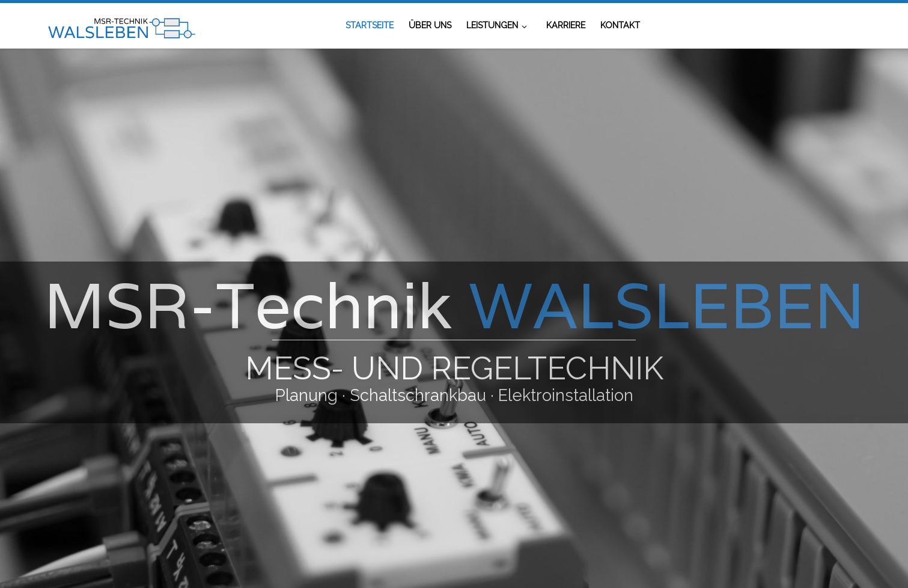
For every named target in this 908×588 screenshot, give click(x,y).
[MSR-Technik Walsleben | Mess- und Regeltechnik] (121, 25)
